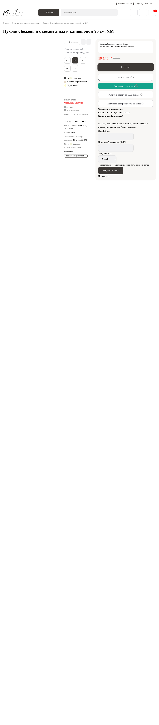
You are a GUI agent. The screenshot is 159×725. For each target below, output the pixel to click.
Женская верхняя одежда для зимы (29, 23)
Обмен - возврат (40, 3)
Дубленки (92, 661)
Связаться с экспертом (26, 545)
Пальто (107, 661)
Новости (55, 3)
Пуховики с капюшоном (90, 415)
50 (75, 70)
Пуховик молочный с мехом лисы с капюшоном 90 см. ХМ (34, 578)
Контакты (95, 676)
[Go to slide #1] (9, 46)
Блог (30, 676)
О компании (14, 676)
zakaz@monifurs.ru (137, 684)
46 (84, 62)
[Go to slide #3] (9, 78)
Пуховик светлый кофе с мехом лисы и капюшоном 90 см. (87, 578)
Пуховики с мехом (113, 415)
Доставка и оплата (21, 3)
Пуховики (21, 415)
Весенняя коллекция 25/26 (63, 661)
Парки (138, 661)
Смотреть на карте (18, 707)
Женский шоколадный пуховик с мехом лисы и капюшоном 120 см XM (140, 608)
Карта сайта (126, 676)
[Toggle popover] (147, 716)
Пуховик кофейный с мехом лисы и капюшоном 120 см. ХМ (87, 609)
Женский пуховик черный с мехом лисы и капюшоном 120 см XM (141, 578)
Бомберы (123, 661)
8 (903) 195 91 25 (144, 3)
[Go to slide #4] (9, 94)
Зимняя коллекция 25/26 (25, 661)
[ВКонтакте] (10, 648)
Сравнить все (68, 560)
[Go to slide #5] (9, 109)
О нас (6, 3)
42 (67, 62)
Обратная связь (37, 647)
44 (76, 62)
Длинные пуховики (37, 415)
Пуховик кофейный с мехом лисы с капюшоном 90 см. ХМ (34, 609)
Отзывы (109, 676)
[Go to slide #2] (9, 62)
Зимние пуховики (68, 415)
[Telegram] (19, 648)
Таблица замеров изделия (77, 54)
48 (67, 70)
